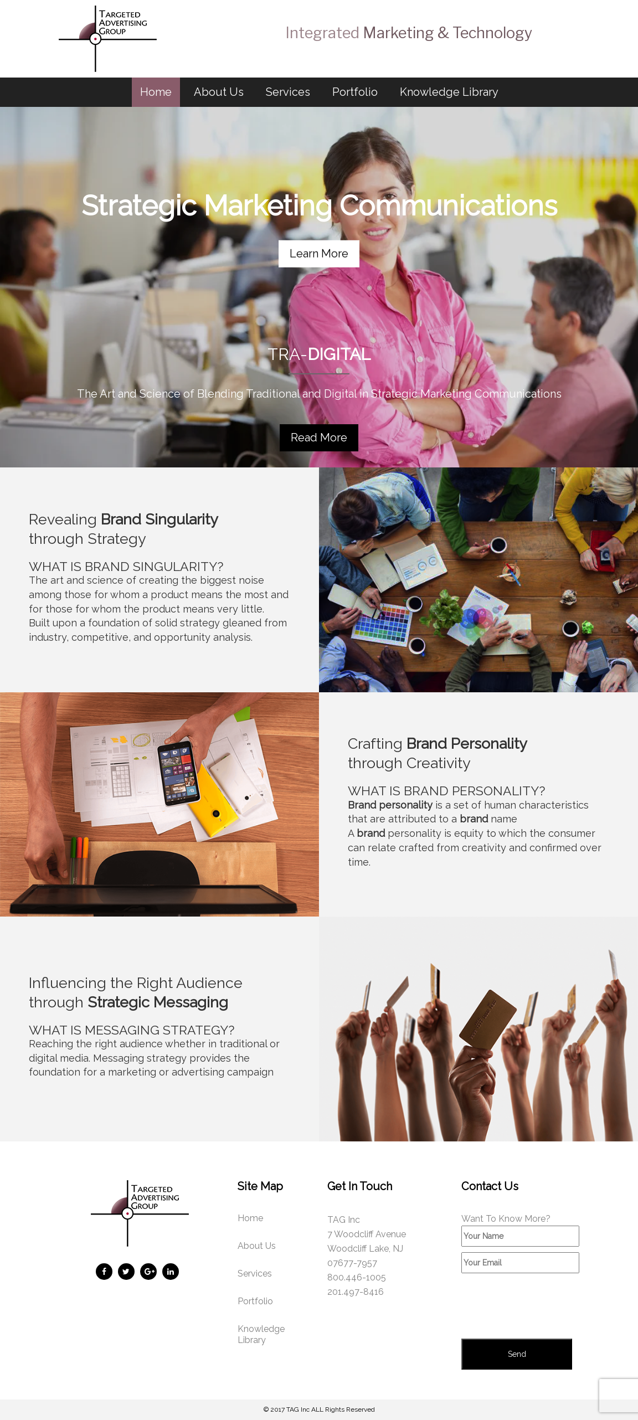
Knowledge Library (449, 92)
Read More (319, 437)
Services (288, 92)
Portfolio (355, 92)
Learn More (319, 253)
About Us (219, 92)
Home (156, 92)
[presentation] (545, 1306)
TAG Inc (298, 1409)
